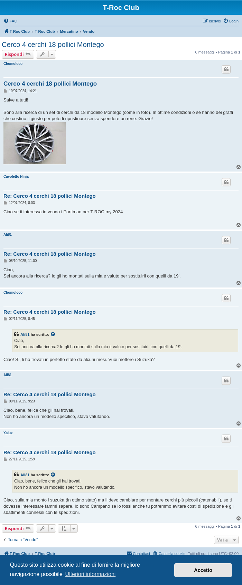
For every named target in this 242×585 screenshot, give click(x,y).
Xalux (8, 433)
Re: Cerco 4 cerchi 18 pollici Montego (49, 196)
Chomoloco (12, 64)
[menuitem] (10, 21)
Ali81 (7, 234)
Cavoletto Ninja (16, 176)
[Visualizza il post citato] (53, 334)
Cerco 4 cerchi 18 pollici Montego (53, 44)
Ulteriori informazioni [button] (90, 574)
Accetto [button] (203, 570)
